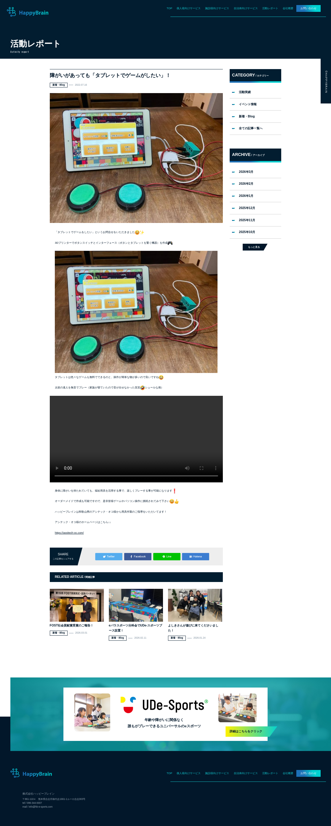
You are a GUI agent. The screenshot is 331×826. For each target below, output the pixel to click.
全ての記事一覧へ (251, 128)
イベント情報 (248, 104)
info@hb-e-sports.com (40, 807)
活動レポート (270, 8)
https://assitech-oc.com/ (69, 532)
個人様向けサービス (189, 8)
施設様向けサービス (217, 8)
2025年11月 (247, 220)
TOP (169, 8)
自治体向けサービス (246, 8)
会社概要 (288, 8)
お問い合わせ (308, 8)
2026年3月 (246, 171)
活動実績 (245, 92)
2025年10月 (247, 232)
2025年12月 (247, 208)
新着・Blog (247, 116)
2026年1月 (246, 195)
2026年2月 (246, 183)
